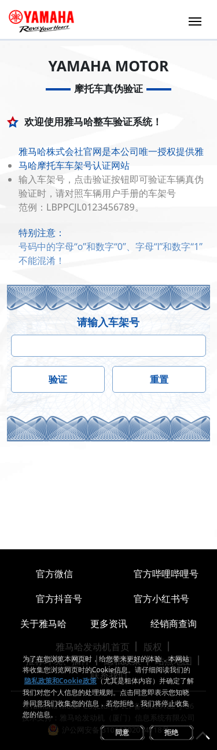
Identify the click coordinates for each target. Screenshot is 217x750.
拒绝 (171, 732)
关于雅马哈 (43, 623)
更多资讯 (108, 623)
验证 (58, 379)
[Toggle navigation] (195, 20)
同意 (122, 732)
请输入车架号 (108, 322)
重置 (159, 379)
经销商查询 (173, 623)
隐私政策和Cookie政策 (60, 681)
